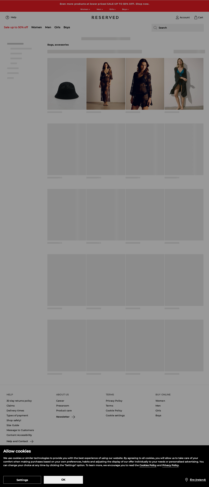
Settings (22, 480)
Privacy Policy (170, 465)
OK (63, 479)
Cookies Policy (147, 465)
